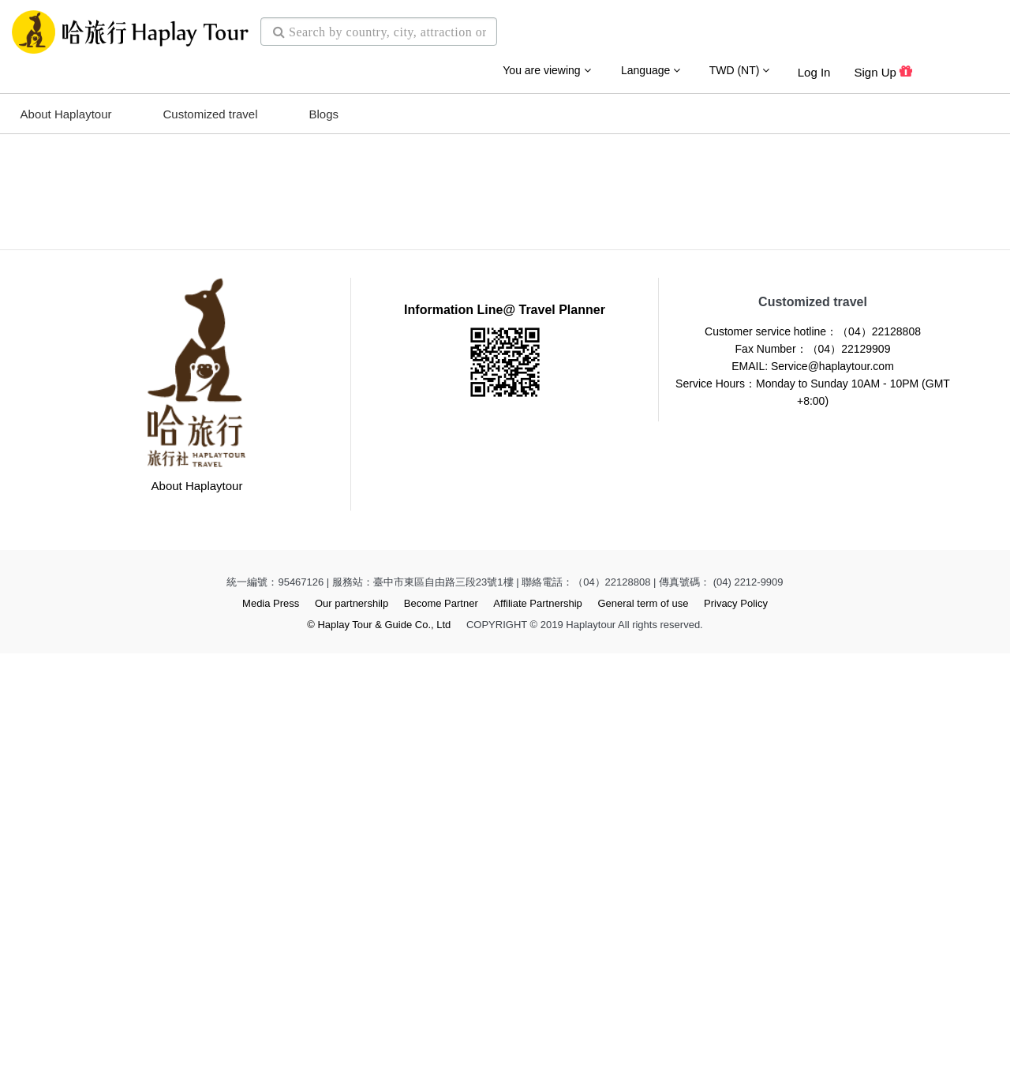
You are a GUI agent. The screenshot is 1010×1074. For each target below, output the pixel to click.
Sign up (882, 65)
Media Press (270, 1024)
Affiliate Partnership (537, 1024)
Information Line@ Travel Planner (504, 730)
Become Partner (441, 1024)
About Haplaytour (66, 107)
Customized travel (210, 107)
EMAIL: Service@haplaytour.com (812, 786)
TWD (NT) (739, 63)
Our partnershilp (351, 1024)
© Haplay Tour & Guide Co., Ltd (379, 1045)
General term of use (642, 1024)
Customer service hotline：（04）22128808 (813, 752)
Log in (814, 65)
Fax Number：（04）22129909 (813, 769)
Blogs (324, 107)
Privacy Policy (736, 1024)
